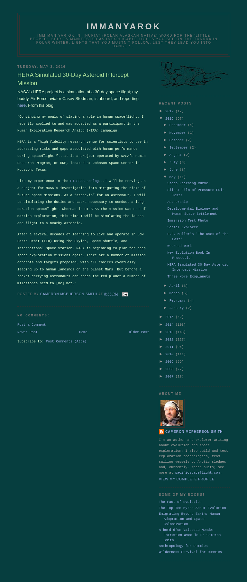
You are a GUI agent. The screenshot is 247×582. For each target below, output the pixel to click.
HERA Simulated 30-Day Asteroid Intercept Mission (197, 263)
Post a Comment (31, 317)
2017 (170, 110)
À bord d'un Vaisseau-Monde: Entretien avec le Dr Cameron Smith (190, 527)
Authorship (177, 198)
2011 (170, 340)
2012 (170, 333)
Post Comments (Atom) (66, 335)
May (173, 173)
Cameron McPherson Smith (194, 424)
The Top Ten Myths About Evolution (192, 500)
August (176, 152)
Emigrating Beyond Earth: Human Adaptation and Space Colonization (189, 511)
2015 (170, 312)
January (177, 303)
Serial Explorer (182, 224)
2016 (170, 117)
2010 (170, 347)
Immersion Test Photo (187, 217)
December (178, 124)
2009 (170, 354)
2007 (170, 369)
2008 (170, 361)
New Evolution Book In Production (188, 252)
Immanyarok (124, 26)
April (175, 282)
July (174, 159)
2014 (170, 319)
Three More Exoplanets (188, 273)
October (177, 138)
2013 (170, 326)
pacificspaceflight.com (197, 465)
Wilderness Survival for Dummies (190, 544)
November (178, 131)
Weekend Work (179, 242)
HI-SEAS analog (84, 178)
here (21, 105)
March (175, 289)
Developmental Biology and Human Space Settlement (192, 208)
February (178, 296)
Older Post (139, 325)
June (174, 166)
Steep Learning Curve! (188, 179)
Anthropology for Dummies (183, 538)
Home (83, 325)
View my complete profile (187, 472)
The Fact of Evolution (180, 494)
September (179, 145)
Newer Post (27, 325)
